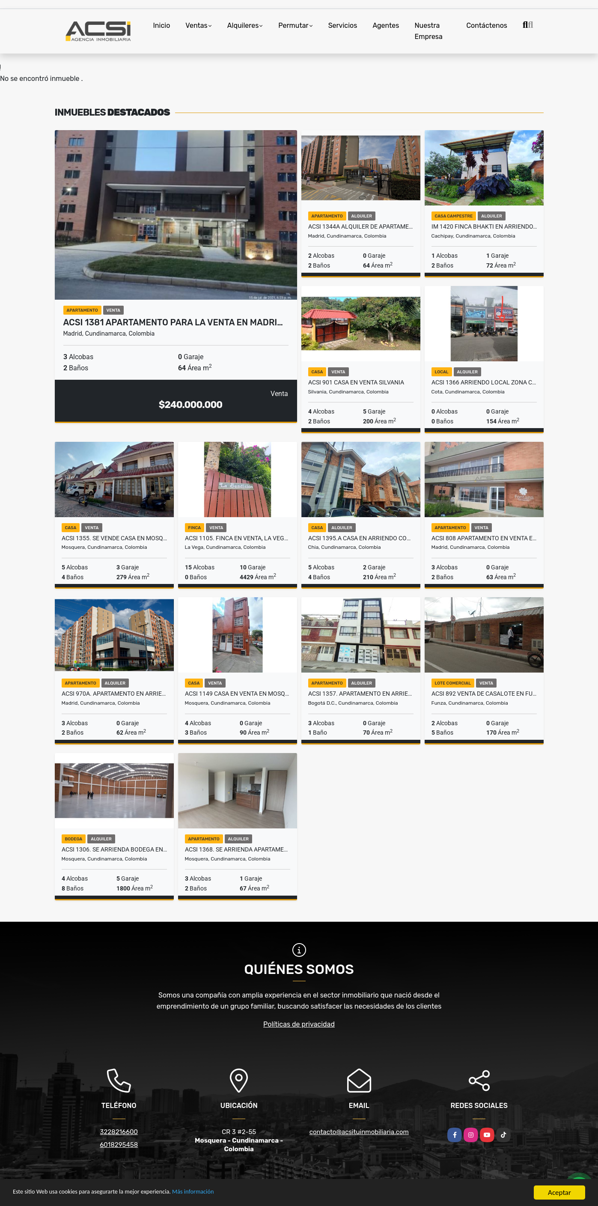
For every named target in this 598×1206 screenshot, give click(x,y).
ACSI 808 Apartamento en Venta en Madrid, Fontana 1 (484, 538)
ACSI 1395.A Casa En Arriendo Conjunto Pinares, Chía (361, 538)
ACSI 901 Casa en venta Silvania (356, 382)
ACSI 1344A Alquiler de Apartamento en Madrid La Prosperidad (361, 226)
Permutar (293, 25)
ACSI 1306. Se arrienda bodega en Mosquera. (114, 849)
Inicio (161, 25)
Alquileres (243, 25)
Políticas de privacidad (299, 1024)
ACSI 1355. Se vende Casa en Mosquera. (114, 538)
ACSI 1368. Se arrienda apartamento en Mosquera (237, 849)
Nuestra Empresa (429, 31)
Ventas (196, 25)
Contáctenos (486, 25)
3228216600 (119, 1132)
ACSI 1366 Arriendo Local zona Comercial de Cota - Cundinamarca (484, 382)
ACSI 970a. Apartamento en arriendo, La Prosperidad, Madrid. (114, 693)
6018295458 (119, 1145)
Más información (228, 1192)
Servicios (342, 25)
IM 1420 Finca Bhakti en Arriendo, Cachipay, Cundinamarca (484, 226)
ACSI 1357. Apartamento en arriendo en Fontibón (361, 693)
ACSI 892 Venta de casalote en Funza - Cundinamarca (484, 693)
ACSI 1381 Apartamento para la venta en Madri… (173, 322)
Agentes (385, 25)
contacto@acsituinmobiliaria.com (359, 1132)
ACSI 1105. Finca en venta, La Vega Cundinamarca (237, 538)
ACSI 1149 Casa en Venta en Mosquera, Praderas (237, 693)
